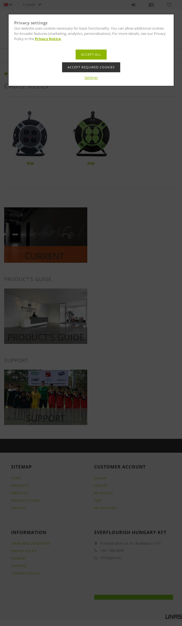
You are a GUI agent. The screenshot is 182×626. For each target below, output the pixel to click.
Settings (91, 77)
